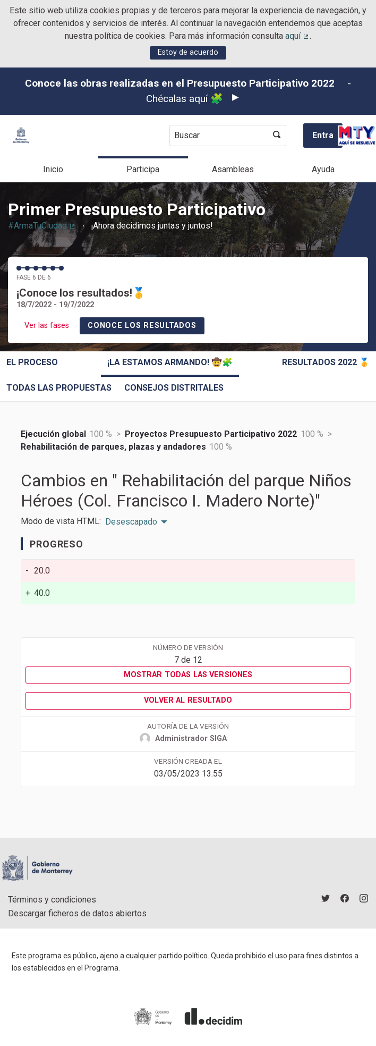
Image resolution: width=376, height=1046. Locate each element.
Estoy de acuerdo (188, 52)
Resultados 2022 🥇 (326, 362)
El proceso (32, 362)
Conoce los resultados (142, 325)
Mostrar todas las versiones (188, 674)
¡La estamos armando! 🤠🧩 (170, 362)
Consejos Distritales (174, 388)
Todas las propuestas (59, 388)
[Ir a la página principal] (21, 135)
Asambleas (233, 169)
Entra (323, 135)
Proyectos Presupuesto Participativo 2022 (211, 434)
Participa (142, 169)
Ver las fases (46, 325)
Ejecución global (53, 434)
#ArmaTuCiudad (42, 226)
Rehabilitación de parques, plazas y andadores (113, 447)
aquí (297, 36)
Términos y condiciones (52, 900)
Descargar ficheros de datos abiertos (77, 913)
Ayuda (323, 169)
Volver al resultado (188, 700)
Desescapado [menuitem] (131, 522)
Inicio (53, 169)
